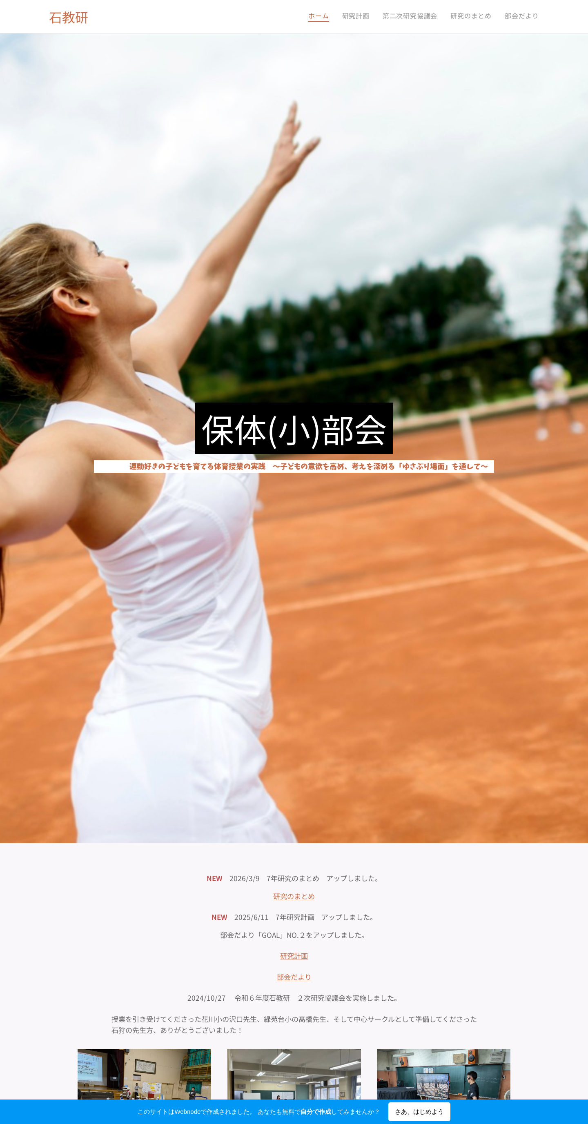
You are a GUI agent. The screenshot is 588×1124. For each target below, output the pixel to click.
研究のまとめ (294, 895)
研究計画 (294, 955)
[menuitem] (489, 17)
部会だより (294, 976)
